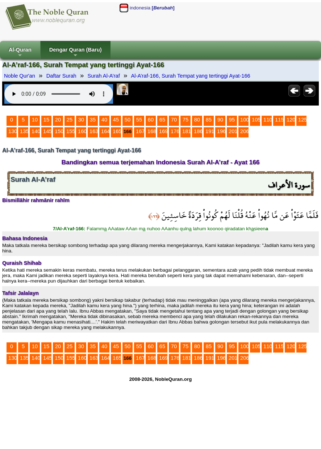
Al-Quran (20, 53)
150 (59, 131)
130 (12, 131)
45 (116, 120)
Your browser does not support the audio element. (58, 94)
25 (69, 120)
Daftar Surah (61, 76)
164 (105, 131)
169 (163, 131)
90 (220, 120)
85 (209, 120)
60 (151, 120)
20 (58, 120)
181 (186, 131)
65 (162, 120)
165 (117, 131)
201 (233, 131)
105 (256, 120)
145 (47, 131)
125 (302, 120)
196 (221, 131)
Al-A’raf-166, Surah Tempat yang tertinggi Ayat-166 (190, 76)
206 (244, 131)
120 (291, 120)
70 (174, 120)
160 (82, 131)
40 (104, 120)
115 (279, 120)
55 (139, 120)
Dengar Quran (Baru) (75, 53)
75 (185, 120)
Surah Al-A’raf (104, 76)
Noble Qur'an (19, 76)
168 (151, 131)
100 (244, 120)
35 (93, 120)
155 (70, 131)
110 (267, 120)
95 (232, 120)
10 (35, 120)
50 (127, 120)
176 (175, 131)
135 (24, 131)
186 (198, 131)
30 (81, 120)
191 (209, 131)
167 (140, 131)
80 (197, 120)
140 (36, 131)
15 (46, 120)
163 (93, 131)
